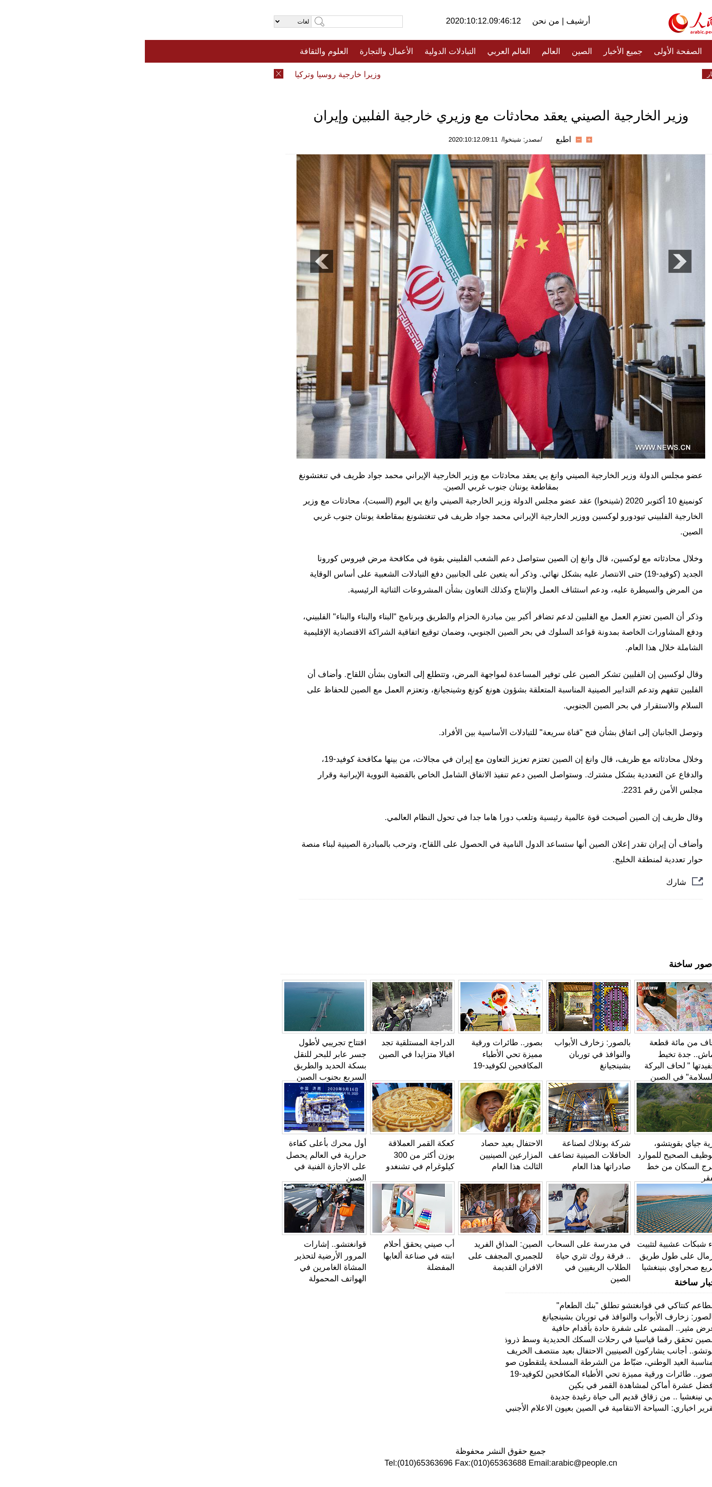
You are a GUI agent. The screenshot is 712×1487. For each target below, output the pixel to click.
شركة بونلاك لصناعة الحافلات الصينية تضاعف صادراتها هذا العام (445, 1155)
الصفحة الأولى (533, 51)
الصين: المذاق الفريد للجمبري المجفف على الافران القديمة (360, 1255)
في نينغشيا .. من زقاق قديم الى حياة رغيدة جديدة (488, 1396)
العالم (406, 51)
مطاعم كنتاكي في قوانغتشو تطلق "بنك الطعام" (491, 1305)
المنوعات (388, 74)
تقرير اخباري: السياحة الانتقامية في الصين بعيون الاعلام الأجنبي (466, 1408)
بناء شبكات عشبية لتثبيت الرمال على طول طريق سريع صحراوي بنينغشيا (533, 1255)
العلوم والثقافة (179, 51)
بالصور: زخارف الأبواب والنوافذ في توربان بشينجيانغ (448, 1054)
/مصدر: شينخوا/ (376, 139)
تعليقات (349, 74)
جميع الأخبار (478, 51)
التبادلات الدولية (305, 51)
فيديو (316, 74)
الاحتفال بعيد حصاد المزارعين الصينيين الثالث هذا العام (366, 1155)
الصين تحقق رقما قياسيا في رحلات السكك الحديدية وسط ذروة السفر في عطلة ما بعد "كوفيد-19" (406, 1339)
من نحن (402, 20)
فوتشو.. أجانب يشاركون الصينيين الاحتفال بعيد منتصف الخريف (466, 1350)
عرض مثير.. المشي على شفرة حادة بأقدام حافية (489, 1328)
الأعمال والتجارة (241, 51)
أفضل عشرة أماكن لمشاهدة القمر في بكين (497, 1385)
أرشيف (432, 20)
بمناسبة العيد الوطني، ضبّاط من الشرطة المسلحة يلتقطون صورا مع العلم (447, 1362)
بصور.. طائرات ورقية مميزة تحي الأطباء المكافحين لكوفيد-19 (362, 1054)
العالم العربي (364, 51)
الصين (437, 51)
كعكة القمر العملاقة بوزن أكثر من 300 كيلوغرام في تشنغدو (275, 1155)
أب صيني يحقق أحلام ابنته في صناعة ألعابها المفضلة (274, 1255)
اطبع (418, 139)
